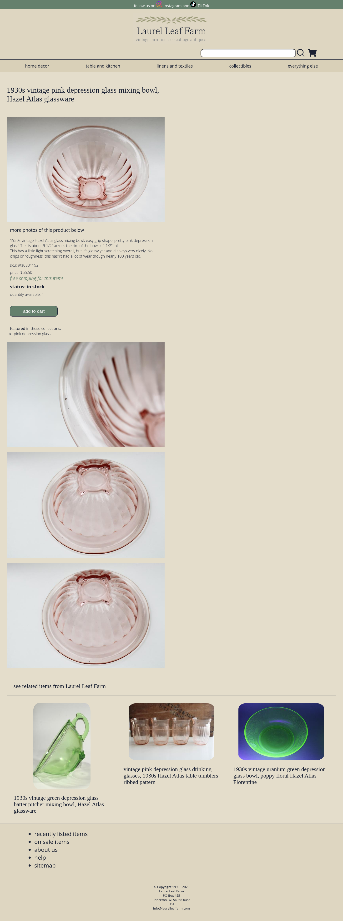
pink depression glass (32, 333)
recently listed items (61, 834)
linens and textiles (175, 66)
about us (46, 849)
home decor (37, 66)
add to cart (34, 311)
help (40, 857)
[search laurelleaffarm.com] (302, 53)
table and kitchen (103, 66)
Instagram (173, 5)
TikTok (203, 5)
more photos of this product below (47, 230)
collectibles (240, 66)
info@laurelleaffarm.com (171, 908)
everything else (303, 66)
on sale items (52, 842)
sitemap (45, 865)
